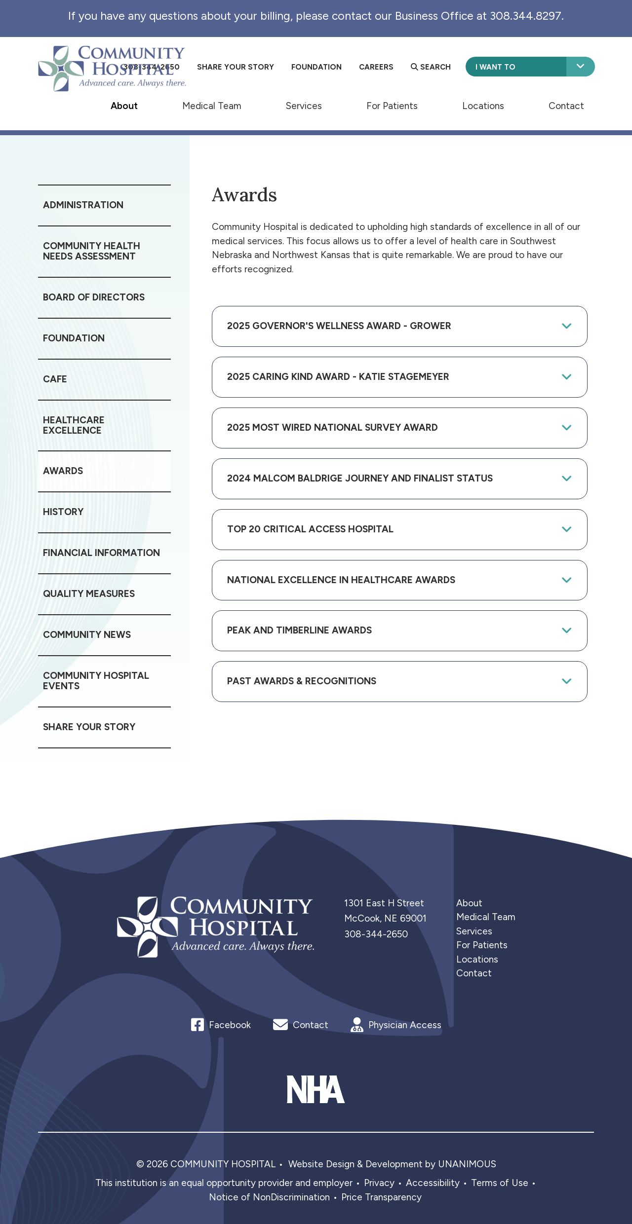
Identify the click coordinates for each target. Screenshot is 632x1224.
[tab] (400, 326)
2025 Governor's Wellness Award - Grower (339, 326)
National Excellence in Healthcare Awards (341, 580)
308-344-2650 (376, 934)
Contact (566, 105)
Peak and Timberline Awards (299, 630)
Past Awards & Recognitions (301, 681)
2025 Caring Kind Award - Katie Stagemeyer (338, 376)
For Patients (392, 105)
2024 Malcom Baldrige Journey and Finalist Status (360, 478)
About (124, 105)
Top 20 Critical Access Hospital (310, 529)
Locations (483, 105)
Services (304, 105)
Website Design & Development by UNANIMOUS (392, 1164)
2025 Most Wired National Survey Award (332, 427)
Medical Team (211, 105)
